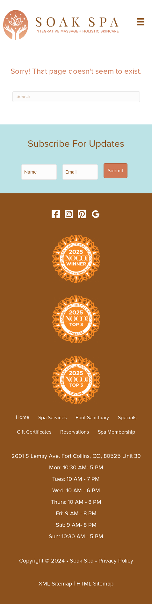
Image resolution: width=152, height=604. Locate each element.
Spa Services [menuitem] (52, 417)
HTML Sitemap (94, 583)
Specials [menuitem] (127, 417)
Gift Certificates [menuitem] (34, 432)
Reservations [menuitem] (74, 432)
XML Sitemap (55, 583)
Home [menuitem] (22, 417)
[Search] (76, 96)
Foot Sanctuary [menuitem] (92, 417)
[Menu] (141, 22)
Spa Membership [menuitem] (116, 432)
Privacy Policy (115, 560)
